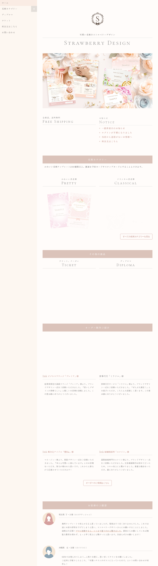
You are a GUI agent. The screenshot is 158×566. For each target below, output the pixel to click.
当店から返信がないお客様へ (117, 136)
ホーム (5, 2)
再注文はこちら (9, 26)
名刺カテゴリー (9, 8)
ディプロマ (7, 14)
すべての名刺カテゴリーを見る (136, 236)
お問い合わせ (8, 32)
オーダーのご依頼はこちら (97, 483)
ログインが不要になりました (117, 132)
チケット (6, 20)
